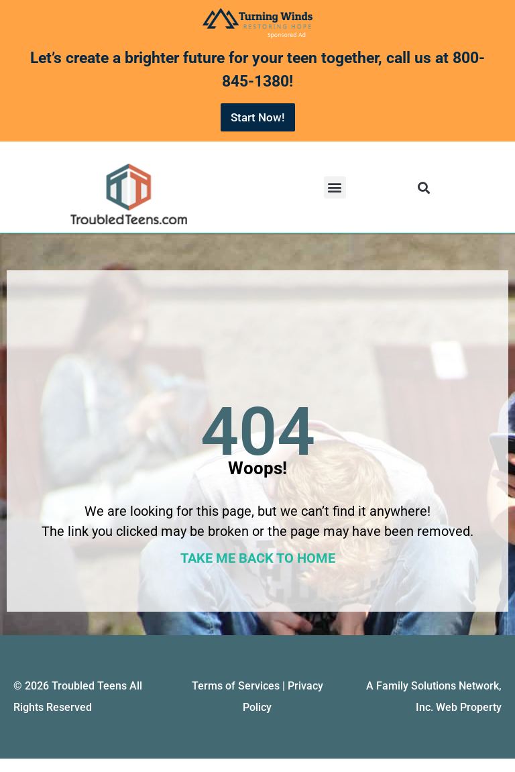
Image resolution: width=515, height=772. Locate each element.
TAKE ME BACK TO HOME (257, 558)
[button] (335, 187)
